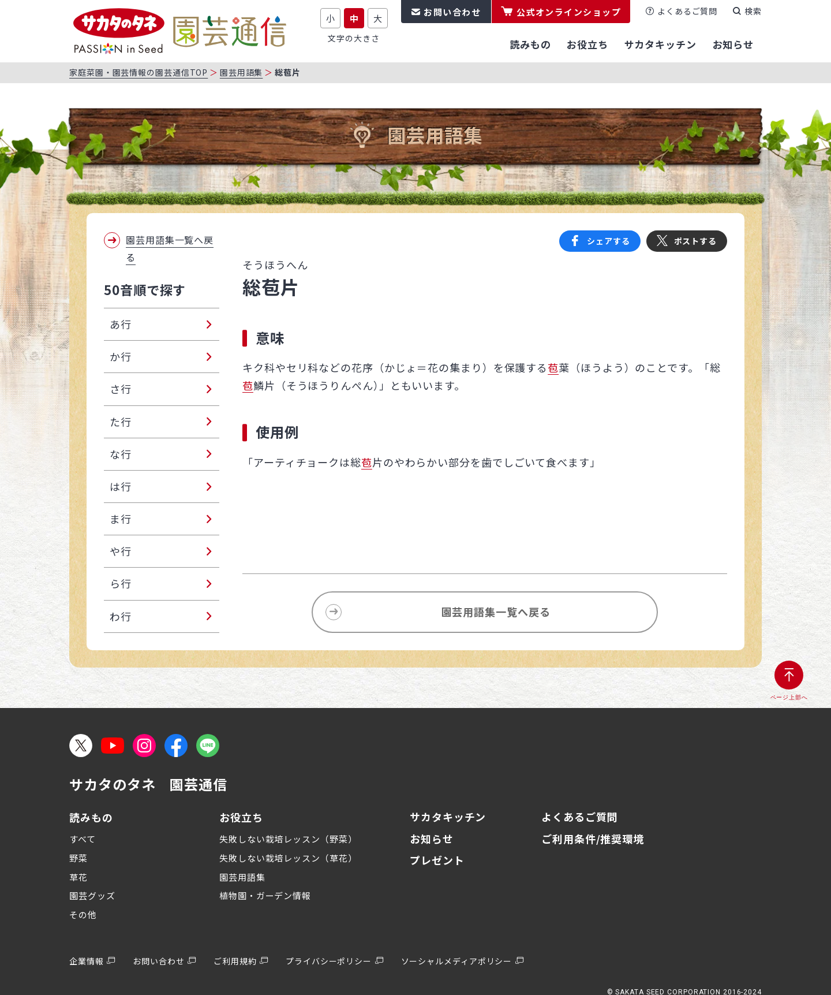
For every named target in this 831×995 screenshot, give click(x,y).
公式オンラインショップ (569, 12)
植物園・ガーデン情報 (265, 895)
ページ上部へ (789, 697)
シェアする (608, 241)
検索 (753, 11)
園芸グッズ (92, 895)
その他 (83, 914)
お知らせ (432, 838)
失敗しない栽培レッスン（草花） (288, 858)
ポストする (695, 241)
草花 (78, 877)
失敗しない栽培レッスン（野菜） (288, 839)
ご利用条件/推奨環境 (592, 838)
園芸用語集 (241, 72)
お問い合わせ (452, 12)
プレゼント (437, 859)
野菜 (78, 858)
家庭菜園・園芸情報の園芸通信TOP (138, 72)
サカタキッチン (448, 816)
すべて (82, 839)
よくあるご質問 (687, 11)
